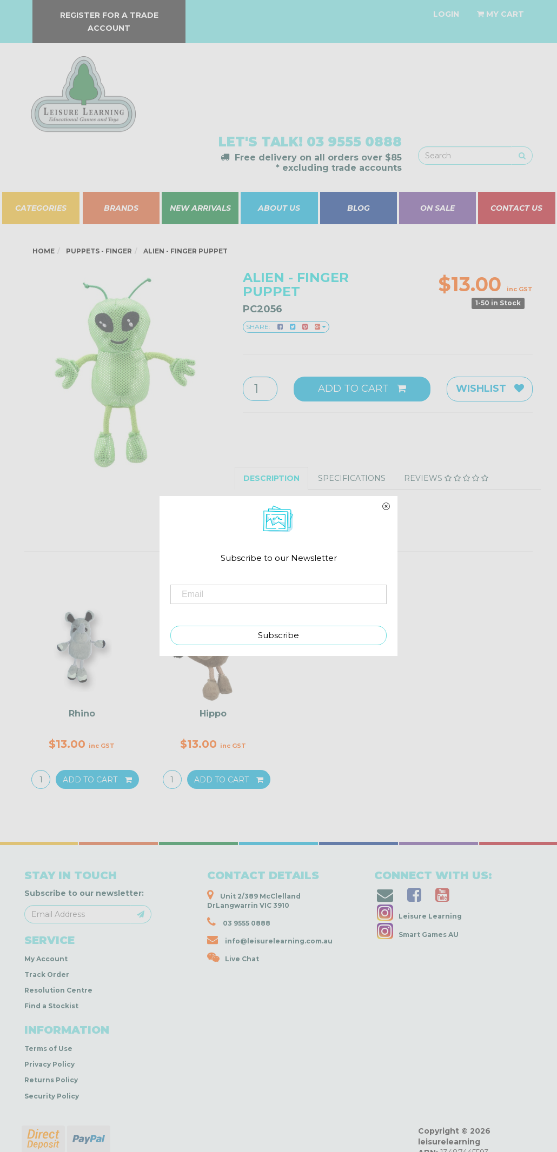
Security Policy (51, 1096)
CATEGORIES (41, 208)
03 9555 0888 (354, 142)
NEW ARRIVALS (200, 208)
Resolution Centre (58, 990)
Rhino (82, 713)
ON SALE (437, 208)
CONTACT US (516, 208)
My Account (46, 959)
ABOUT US (279, 208)
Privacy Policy (49, 1064)
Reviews (446, 478)
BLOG (358, 208)
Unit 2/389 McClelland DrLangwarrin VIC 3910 (254, 899)
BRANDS (121, 208)
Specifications (352, 478)
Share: (286, 327)
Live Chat (233, 957)
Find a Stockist (51, 1006)
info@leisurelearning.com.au (270, 939)
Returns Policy (51, 1080)
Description (271, 478)
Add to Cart (362, 388)
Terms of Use (48, 1048)
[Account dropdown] (446, 14)
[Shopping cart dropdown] (500, 14)
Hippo (213, 713)
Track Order (46, 974)
